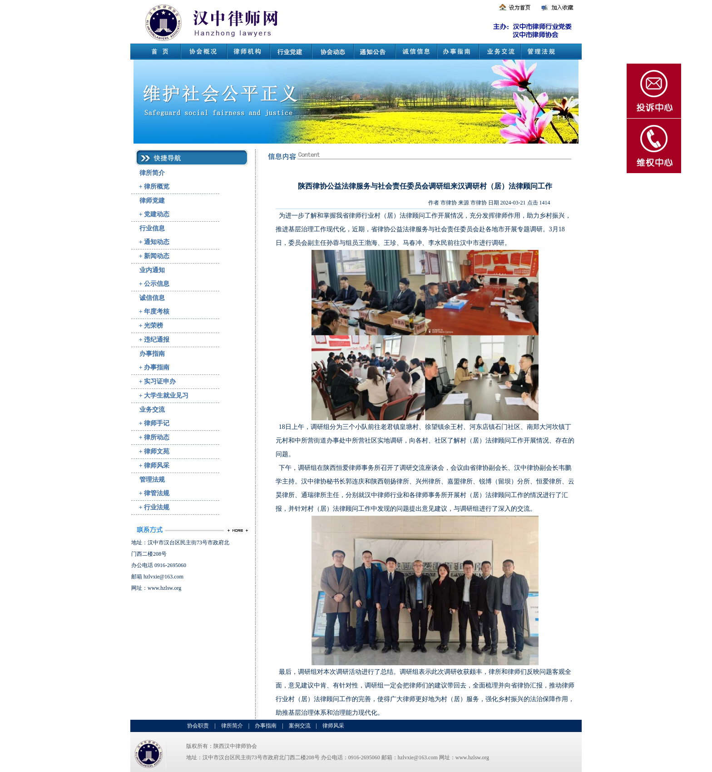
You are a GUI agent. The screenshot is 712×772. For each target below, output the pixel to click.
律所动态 (156, 437)
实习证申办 (160, 381)
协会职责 (198, 725)
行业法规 (156, 507)
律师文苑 (156, 451)
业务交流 (152, 409)
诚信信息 (152, 297)
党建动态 (156, 214)
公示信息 (156, 283)
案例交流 (300, 725)
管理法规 (152, 479)
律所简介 (152, 172)
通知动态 (156, 242)
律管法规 (156, 493)
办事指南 (152, 353)
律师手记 (156, 423)
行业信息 (152, 228)
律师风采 (156, 465)
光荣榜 (153, 325)
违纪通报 (156, 339)
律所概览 (156, 186)
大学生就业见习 (166, 395)
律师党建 (152, 200)
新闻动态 (156, 256)
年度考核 (156, 311)
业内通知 (152, 270)
